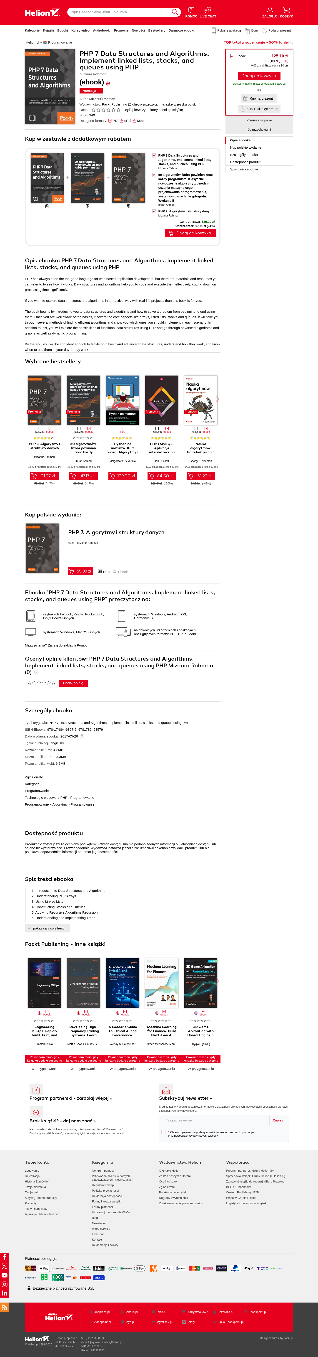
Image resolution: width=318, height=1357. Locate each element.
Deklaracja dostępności (107, 1196)
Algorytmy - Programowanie (73, 804)
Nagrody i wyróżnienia (173, 1198)
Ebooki (62, 30)
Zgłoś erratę (34, 777)
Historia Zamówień (37, 1181)
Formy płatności (102, 1207)
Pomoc (82, 645)
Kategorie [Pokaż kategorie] (32, 30)
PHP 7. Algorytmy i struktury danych (185, 211)
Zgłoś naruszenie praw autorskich (181, 1203)
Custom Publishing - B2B (242, 1192)
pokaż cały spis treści (49, 928)
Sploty (191, 1322)
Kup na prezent (261, 98)
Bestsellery (156, 30)
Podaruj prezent (279, 30)
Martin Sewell (76, 1044)
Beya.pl (130, 1322)
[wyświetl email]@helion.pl (106, 1342)
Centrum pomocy (103, 1170)
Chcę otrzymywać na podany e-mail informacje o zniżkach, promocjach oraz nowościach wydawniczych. (208, 1133)
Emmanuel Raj (44, 1044)
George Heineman (201, 461)
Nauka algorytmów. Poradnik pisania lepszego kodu (201, 450)
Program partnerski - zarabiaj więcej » (71, 1098)
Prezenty (31, 1203)
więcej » (213, 1135)
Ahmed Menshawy (157, 1044)
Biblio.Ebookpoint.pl (230, 1322)
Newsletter (99, 1223)
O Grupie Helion (169, 1170)
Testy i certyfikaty (36, 1208)
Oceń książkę (168, 1181)
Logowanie (32, 1170)
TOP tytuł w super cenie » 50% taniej (256, 42)
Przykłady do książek (173, 1192)
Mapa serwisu (101, 1228)
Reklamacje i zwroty (105, 1245)
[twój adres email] (214, 1120)
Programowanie (37, 791)
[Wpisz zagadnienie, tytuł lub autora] (118, 12)
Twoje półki (32, 1192)
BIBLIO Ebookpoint (238, 1187)
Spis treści (244, 169)
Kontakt (97, 1239)
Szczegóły (244, 155)
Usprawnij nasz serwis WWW (111, 1212)
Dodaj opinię (73, 683)
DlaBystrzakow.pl (198, 1312)
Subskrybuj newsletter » (185, 1098)
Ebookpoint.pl (257, 1312)
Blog (95, 1217)
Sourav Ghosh (94, 1044)
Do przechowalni (259, 129)
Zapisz (278, 1120)
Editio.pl (161, 1312)
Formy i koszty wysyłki (106, 1201)
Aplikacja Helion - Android (42, 1214)
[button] (217, 399)
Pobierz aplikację (229, 30)
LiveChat (98, 1234)
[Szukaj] (175, 12)
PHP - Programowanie (77, 797)
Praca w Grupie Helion (241, 1198)
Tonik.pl (288, 1338)
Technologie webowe (41, 797)
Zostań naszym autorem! (175, 1176)
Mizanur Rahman (102, 99)
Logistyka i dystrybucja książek (246, 1203)
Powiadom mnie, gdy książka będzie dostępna (44, 1058)
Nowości (138, 30)
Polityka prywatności (105, 1190)
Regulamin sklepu (103, 1185)
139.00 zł (126, 475)
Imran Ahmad (166, 204)
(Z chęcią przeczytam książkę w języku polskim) (164, 104)
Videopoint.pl (102, 1322)
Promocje (121, 30)
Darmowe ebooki (181, 30)
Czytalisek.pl (164, 1322)
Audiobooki (101, 30)
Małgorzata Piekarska (123, 461)
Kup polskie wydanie (245, 147)
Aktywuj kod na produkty (41, 1198)
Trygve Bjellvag (201, 1044)
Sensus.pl (131, 1312)
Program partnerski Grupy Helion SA (250, 1170)
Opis (240, 140)
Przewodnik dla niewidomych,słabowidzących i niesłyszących (112, 1177)
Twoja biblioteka (35, 1187)
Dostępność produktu (246, 162)
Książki (48, 30)
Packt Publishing (114, 104)
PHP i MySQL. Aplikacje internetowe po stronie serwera (162, 450)
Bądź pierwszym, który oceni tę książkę (153, 110)
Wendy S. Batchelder (122, 1044)
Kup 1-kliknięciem (260, 109)
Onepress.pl (102, 1312)
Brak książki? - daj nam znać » (63, 1121)
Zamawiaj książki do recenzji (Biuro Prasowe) (256, 1181)
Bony (254, 30)
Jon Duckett (162, 461)
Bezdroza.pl (225, 1312)
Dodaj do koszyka (258, 75)
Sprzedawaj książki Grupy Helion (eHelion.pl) (255, 1176)
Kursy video (80, 30)
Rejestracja (32, 1176)
